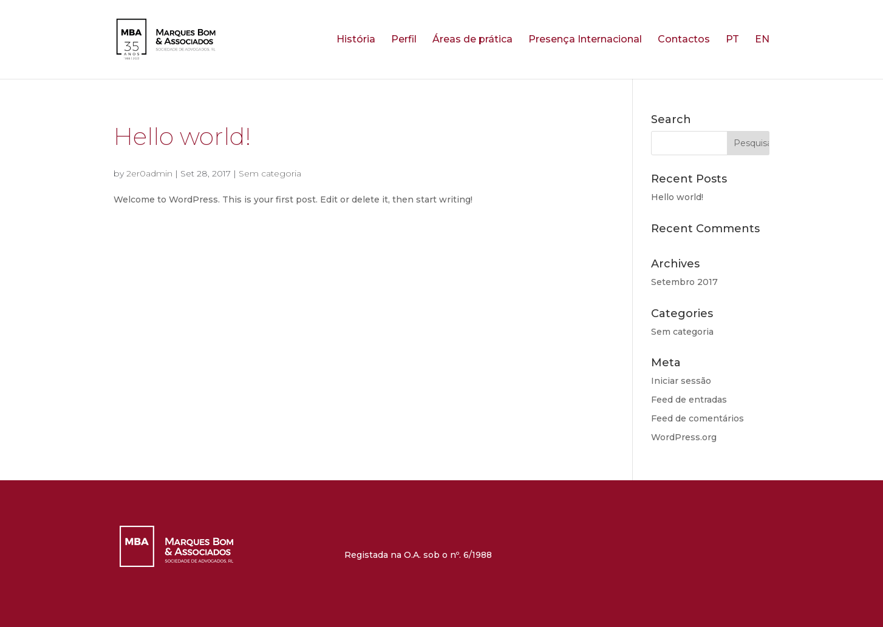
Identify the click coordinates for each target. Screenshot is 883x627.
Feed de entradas (689, 399)
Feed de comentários (697, 418)
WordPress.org (684, 437)
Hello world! (182, 136)
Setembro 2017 (684, 282)
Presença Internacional (585, 40)
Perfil (404, 40)
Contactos (684, 40)
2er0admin (149, 173)
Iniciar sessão (681, 380)
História (355, 40)
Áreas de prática (472, 40)
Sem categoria (270, 173)
